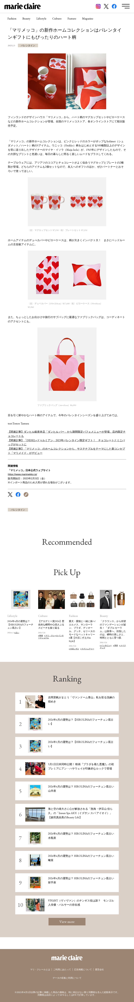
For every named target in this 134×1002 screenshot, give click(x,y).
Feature (71, 18)
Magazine (87, 18)
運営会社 (99, 969)
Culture (57, 18)
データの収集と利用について (67, 977)
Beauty (26, 18)
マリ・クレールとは (40, 969)
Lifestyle (41, 18)
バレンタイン (28, 45)
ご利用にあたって (62, 969)
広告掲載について (83, 969)
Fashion (11, 18)
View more (67, 921)
